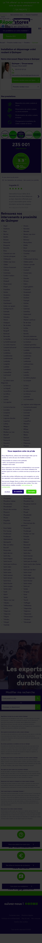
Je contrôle (18, 491)
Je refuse (7, 491)
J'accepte (31, 491)
